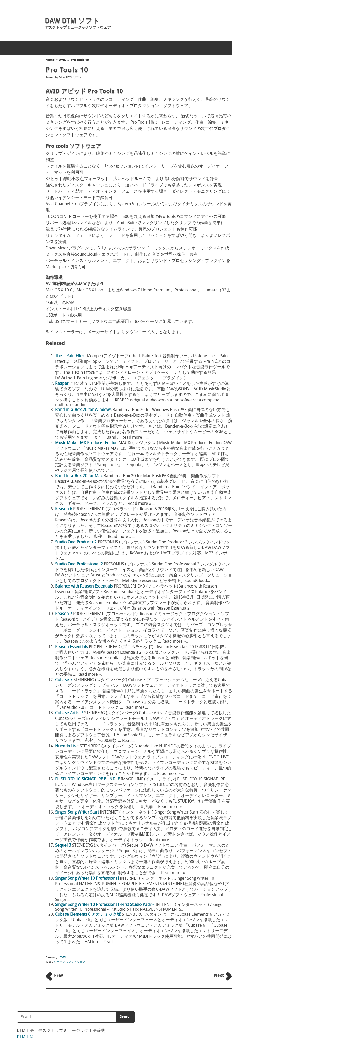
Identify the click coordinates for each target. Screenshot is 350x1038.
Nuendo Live (66, 746)
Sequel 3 (63, 845)
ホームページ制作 (112, 1016)
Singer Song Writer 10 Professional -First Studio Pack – (104, 905)
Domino (254, 478)
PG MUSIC (256, 200)
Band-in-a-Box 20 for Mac (78, 476)
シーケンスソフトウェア (69, 962)
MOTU (253, 193)
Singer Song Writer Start (77, 812)
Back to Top (219, 1010)
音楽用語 (256, 93)
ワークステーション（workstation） (278, 307)
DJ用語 (254, 105)
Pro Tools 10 (79, 60)
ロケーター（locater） (266, 371)
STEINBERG (257, 227)
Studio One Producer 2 (75, 542)
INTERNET (256, 173)
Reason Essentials (71, 647)
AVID (62, 60)
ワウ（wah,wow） (263, 352)
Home (49, 60)
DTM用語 (256, 80)
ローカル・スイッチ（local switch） (277, 410)
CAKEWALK (257, 152)
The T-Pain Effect (70, 356)
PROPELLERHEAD (262, 214)
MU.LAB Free (259, 535)
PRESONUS (257, 207)
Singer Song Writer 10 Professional (87, 879)
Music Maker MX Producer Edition (86, 443)
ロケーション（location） (269, 391)
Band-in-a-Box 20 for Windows (83, 410)
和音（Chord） (260, 326)
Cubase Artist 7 (69, 713)
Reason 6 (63, 509)
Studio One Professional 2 (79, 564)
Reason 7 (63, 614)
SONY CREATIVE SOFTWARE (270, 221)
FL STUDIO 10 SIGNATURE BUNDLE (87, 779)
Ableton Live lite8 (263, 521)
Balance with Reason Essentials (83, 586)
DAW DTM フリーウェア (268, 159)
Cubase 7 (63, 680)
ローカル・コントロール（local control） (282, 430)
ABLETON (255, 139)
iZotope (254, 180)
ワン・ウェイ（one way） (269, 287)
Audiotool (256, 492)
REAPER (254, 528)
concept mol (138, 1016)
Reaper (61, 384)
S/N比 (252, 248)
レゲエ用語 (258, 118)
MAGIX (254, 186)
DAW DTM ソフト (72, 21)
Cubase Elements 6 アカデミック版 (88, 915)
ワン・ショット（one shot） (271, 268)
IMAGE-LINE (258, 166)
